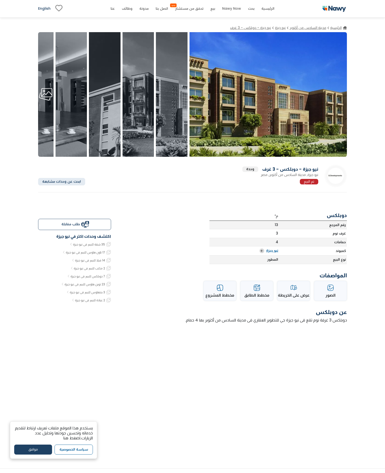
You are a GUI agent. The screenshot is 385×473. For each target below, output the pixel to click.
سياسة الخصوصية (74, 449)
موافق (33, 449)
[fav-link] (59, 9)
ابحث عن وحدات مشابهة (61, 181)
